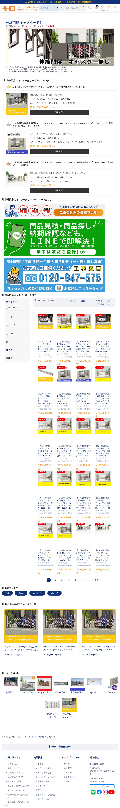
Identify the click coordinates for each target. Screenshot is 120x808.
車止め (21, 593)
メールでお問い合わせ (102, 786)
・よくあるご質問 (13, 781)
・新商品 (38, 790)
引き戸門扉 (43, 692)
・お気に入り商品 (41, 799)
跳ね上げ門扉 (27, 692)
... (7, 73)
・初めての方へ (12, 763)
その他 (93, 692)
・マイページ (68, 772)
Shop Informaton (60, 746)
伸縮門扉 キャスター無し (68, 716)
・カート (66, 781)
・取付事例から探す (42, 781)
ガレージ (54, 593)
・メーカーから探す (42, 768)
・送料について (12, 768)
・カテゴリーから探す (43, 772)
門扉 (7, 593)
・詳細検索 (38, 763)
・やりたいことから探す (44, 777)
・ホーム (66, 763)
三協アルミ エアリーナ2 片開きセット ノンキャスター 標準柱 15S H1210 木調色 (99, 649)
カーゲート (11, 307)
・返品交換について (14, 777)
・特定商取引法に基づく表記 (17, 803)
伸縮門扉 (10, 692)
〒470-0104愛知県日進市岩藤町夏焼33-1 (102, 771)
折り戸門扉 (60, 692)
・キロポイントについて (16, 790)
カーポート (37, 593)
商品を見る (59, 112)
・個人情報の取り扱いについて (17, 796)
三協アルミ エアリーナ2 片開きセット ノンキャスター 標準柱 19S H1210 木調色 (60, 649)
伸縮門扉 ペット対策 (51, 716)
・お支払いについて (14, 772)
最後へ (97, 580)
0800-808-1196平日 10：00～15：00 (99, 780)
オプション (110, 692)
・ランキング (39, 785)
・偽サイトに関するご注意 (17, 785)
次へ (87, 580)
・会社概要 (67, 768)
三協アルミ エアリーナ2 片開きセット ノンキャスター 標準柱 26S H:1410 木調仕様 (21, 649)
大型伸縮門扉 (76, 692)
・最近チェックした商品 (44, 794)
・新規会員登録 (69, 777)
